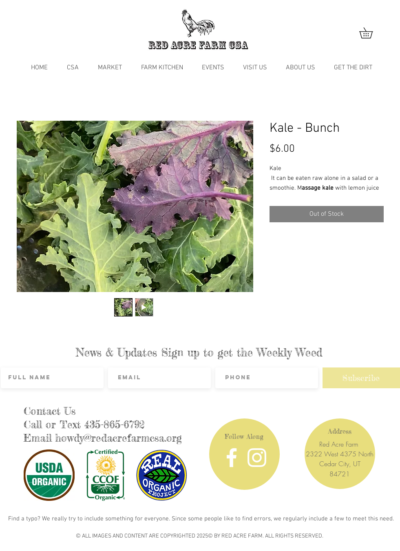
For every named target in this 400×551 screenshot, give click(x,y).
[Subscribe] (361, 377)
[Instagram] (257, 457)
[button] (371, 32)
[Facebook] (231, 457)
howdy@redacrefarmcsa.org (118, 438)
